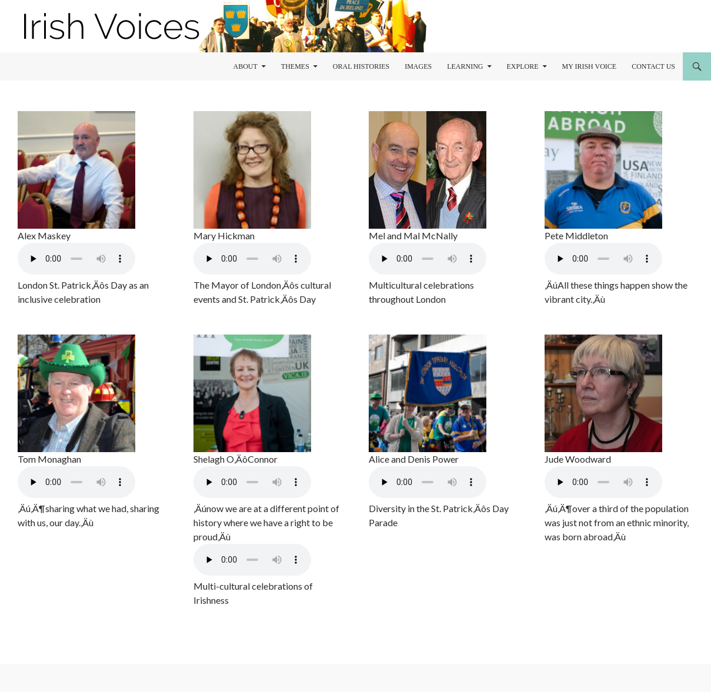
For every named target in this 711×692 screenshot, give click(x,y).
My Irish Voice (589, 66)
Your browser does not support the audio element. (76, 259)
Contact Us (653, 66)
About (245, 66)
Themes (295, 66)
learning (465, 66)
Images (418, 66)
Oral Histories (361, 66)
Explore (523, 66)
